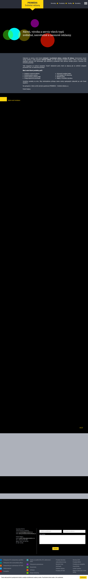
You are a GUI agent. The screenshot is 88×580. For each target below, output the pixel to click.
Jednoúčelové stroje (61, 562)
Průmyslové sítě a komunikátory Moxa (13, 563)
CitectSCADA (76, 566)
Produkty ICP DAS (60, 570)
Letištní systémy (77, 568)
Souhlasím (83, 577)
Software (32, 570)
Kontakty (78, 3)
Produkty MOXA (77, 562)
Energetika (6, 571)
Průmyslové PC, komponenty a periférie (13, 560)
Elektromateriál (7, 568)
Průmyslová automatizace (36, 564)
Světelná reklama (60, 568)
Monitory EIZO (76, 560)
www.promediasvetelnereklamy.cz (27, 533)
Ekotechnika (33, 567)
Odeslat (55, 548)
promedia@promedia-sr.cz (26, 532)
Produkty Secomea (60, 560)
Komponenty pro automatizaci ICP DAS (13, 565)
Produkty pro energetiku (79, 564)
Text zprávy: (42, 534)
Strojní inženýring (34, 573)
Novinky (53, 3)
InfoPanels (58, 566)
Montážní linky (59, 564)
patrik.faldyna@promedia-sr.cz (27, 538)
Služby (70, 3)
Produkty (62, 3)
